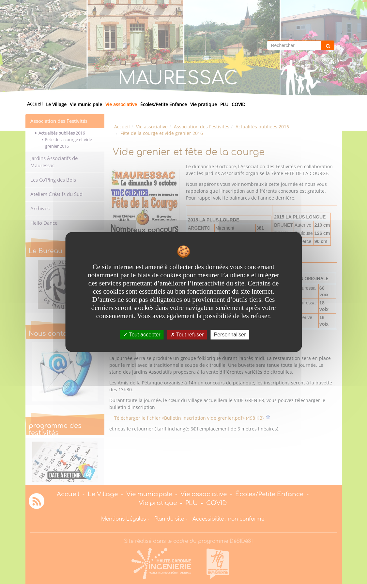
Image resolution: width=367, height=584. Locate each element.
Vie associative (121, 104)
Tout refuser (187, 334)
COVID (238, 104)
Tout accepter (141, 334)
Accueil (35, 104)
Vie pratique (203, 104)
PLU (224, 104)
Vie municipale (86, 104)
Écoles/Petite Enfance (163, 104)
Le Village (56, 104)
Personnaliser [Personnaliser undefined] (230, 334)
